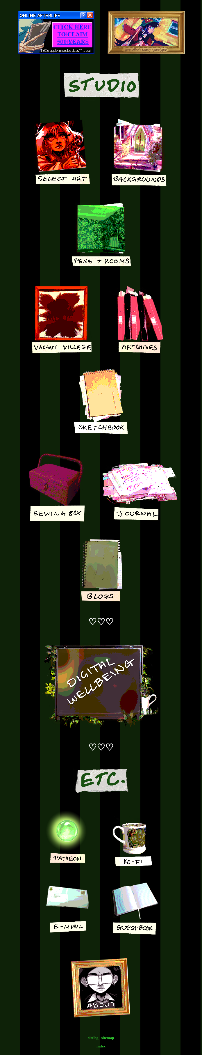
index (101, 1046)
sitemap (107, 1038)
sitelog (93, 1038)
